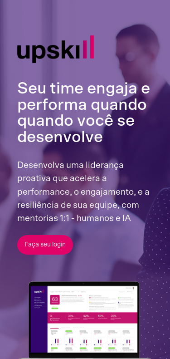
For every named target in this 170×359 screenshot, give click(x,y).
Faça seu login (45, 244)
